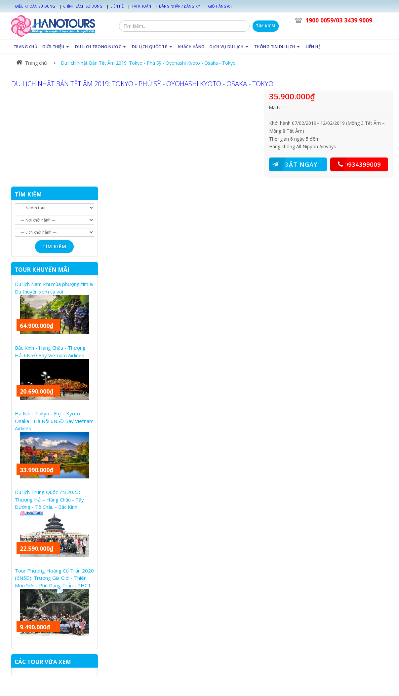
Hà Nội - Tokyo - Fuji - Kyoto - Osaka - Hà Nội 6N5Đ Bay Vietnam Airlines (54, 421)
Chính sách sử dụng (82, 6)
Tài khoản (141, 6)
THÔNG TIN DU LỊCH (277, 47)
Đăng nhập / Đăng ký (179, 6)
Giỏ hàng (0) (219, 6)
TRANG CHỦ (26, 47)
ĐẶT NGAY (293, 164)
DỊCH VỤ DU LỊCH (229, 47)
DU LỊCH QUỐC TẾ (152, 47)
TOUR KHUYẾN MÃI (42, 269)
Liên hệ (117, 6)
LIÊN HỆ (313, 47)
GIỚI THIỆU (56, 47)
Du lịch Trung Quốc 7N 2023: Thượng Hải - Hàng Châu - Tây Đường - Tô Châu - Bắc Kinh (49, 499)
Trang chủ (31, 63)
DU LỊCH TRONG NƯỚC (101, 47)
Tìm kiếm (265, 26)
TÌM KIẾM (28, 194)
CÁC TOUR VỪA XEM (43, 662)
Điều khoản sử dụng (35, 6)
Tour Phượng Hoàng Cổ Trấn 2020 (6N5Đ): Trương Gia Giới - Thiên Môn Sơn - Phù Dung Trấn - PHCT (54, 578)
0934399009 (355, 164)
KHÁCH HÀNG (191, 47)
